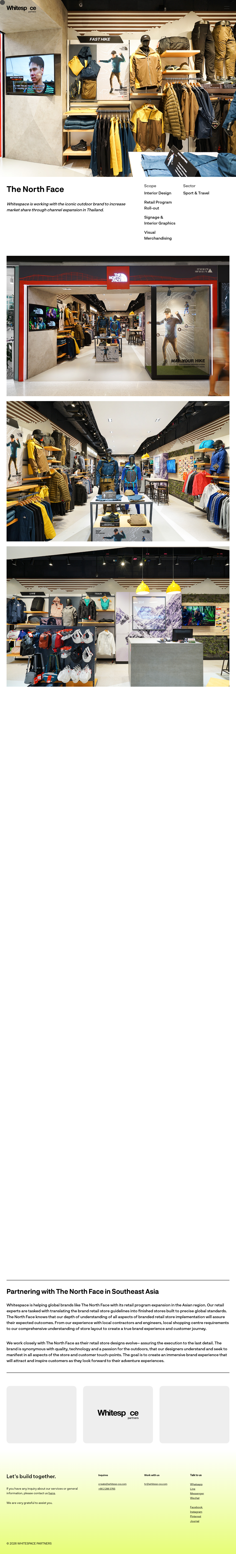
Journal (194, 1521)
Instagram (196, 1511)
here (52, 1493)
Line (192, 1488)
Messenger (197, 1493)
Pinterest (195, 1516)
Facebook (196, 1507)
